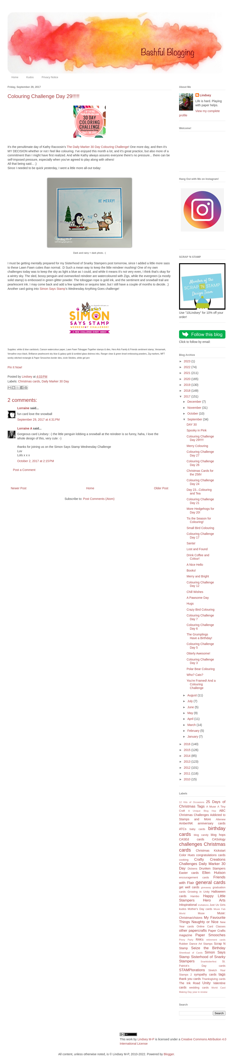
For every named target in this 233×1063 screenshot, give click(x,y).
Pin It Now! (15, 367)
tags (222, 974)
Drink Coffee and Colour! (198, 557)
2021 (187, 373)
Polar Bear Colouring (201, 669)
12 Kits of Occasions (191, 802)
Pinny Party (186, 939)
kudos (182, 909)
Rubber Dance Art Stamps (196, 943)
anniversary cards (211, 823)
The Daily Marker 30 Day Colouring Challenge (97, 147)
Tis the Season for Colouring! (199, 520)
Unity (206, 983)
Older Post (161, 488)
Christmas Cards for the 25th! (200, 472)
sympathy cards (205, 974)
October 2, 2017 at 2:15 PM (35, 461)
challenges (190, 844)
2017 (187, 396)
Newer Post (18, 488)
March (192, 725)
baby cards (197, 829)
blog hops (218, 834)
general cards (210, 882)
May (190, 713)
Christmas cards (29, 381)
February (193, 730)
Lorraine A (24, 428)
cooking (183, 859)
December (194, 401)
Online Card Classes (211, 926)
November (194, 407)
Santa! (191, 543)
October (193, 413)
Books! (191, 570)
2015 (187, 750)
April (190, 719)
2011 (187, 773)
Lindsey (205, 95)
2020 (187, 379)
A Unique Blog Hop (202, 811)
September (195, 419)
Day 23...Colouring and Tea (199, 491)
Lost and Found (197, 549)
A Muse (211, 806)
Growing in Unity (198, 891)
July (190, 701)
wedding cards (199, 987)
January (193, 736)
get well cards (189, 887)
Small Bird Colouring (200, 528)
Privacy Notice (50, 77)
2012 (187, 767)
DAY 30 (192, 424)
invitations (203, 905)
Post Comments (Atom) (98, 499)
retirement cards (215, 939)
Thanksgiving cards (213, 979)
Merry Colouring (197, 446)
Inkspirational (188, 904)
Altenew (220, 819)
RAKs (199, 939)
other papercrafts (193, 930)
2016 (187, 744)
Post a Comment (24, 470)
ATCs (182, 829)
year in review (199, 992)
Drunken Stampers (212, 868)
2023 (187, 361)
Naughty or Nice (204, 922)
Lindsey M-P (145, 1039)
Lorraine (23, 408)
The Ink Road (189, 983)
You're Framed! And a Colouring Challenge (201, 684)
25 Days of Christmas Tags (202, 804)
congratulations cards (210, 855)
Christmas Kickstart (210, 850)
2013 (187, 761)
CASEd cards (191, 839)
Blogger (169, 1054)
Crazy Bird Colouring (200, 609)
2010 (187, 779)
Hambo (194, 896)
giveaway (206, 887)
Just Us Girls (217, 904)
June (191, 707)
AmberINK (186, 823)
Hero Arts (214, 900)
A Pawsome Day (198, 597)
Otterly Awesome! (198, 653)
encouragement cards (194, 877)
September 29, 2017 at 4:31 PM (38, 419)
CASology (218, 839)
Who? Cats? (195, 674)
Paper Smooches (210, 935)
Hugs (190, 603)
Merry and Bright (198, 576)
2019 (187, 385)
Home (14, 77)
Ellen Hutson (213, 873)
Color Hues (187, 855)
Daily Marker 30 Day (55, 381)
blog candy (201, 834)
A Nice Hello (195, 564)
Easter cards (189, 872)
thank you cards (190, 979)
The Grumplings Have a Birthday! (199, 636)
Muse (201, 913)
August (192, 695)
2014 (187, 755)
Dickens (192, 868)
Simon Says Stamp (52, 288)
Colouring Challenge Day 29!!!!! (200, 438)
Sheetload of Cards (191, 952)
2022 (187, 367)
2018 (187, 390)
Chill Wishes (195, 592)
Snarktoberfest (208, 961)
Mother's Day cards (200, 909)
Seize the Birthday (208, 948)
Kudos (30, 77)
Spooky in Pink (197, 430)
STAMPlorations (192, 970)
